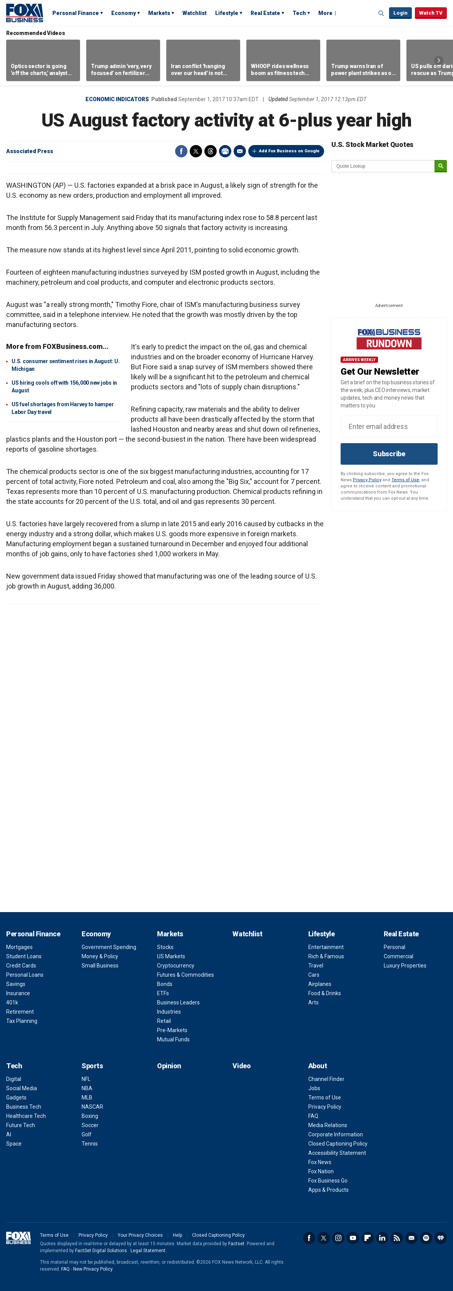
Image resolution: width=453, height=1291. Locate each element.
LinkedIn (382, 1238)
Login (400, 13)
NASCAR (92, 1107)
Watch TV (431, 13)
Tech (299, 13)
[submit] (441, 166)
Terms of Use (405, 479)
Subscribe (389, 454)
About (317, 1066)
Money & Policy (100, 956)
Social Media (21, 1088)
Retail (164, 1021)
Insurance (18, 993)
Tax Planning (21, 1021)
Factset (236, 1243)
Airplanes (319, 984)
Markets (159, 13)
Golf (87, 1134)
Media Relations (327, 1125)
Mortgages (19, 947)
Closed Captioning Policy (338, 1144)
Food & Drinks (324, 993)
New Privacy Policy (93, 1269)
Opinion (169, 1066)
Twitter (196, 151)
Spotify (426, 1238)
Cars (313, 975)
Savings (15, 984)
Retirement (20, 1012)
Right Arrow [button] (438, 60)
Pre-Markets (172, 1030)
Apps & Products (328, 1190)
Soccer (90, 1125)
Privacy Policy (367, 479)
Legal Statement (147, 1250)
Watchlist (194, 13)
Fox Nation (321, 1171)
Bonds (164, 984)
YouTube (353, 1238)
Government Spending (109, 947)
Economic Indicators (117, 99)
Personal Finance (75, 13)
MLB (87, 1097)
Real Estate (265, 13)
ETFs (163, 993)
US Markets (171, 956)
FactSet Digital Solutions (101, 1250)
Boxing (90, 1116)
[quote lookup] (383, 166)
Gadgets (16, 1097)
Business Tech (23, 1107)
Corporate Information (335, 1134)
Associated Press (29, 151)
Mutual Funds (173, 1039)
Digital (13, 1079)
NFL (86, 1079)
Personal (394, 947)
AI (8, 1134)
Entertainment (326, 947)
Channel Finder (326, 1079)
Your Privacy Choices (140, 1235)
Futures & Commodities (185, 975)
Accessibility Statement (337, 1153)
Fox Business (24, 12)
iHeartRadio (441, 1238)
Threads (210, 151)
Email (240, 151)
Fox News (319, 1162)
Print (225, 151)
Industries (169, 1012)
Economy (123, 13)
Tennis (90, 1144)
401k (12, 1002)
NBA (87, 1088)
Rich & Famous (326, 956)
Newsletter (411, 1238)
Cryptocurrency (175, 965)
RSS (397, 1238)
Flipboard (367, 1238)
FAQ (313, 1116)
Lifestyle (226, 13)
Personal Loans (24, 975)
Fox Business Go (328, 1181)
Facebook (181, 151)
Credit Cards (21, 965)
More (325, 13)
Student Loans (24, 956)
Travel (315, 965)
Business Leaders (178, 1002)
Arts (313, 1002)
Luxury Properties (405, 965)
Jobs (314, 1088)
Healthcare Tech (26, 1116)
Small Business (100, 965)
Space (14, 1144)
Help (177, 1235)
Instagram (338, 1238)
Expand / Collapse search (381, 13)
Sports (92, 1066)
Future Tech (20, 1125)
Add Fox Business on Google (289, 150)
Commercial (398, 956)
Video (241, 1066)
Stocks (165, 947)
